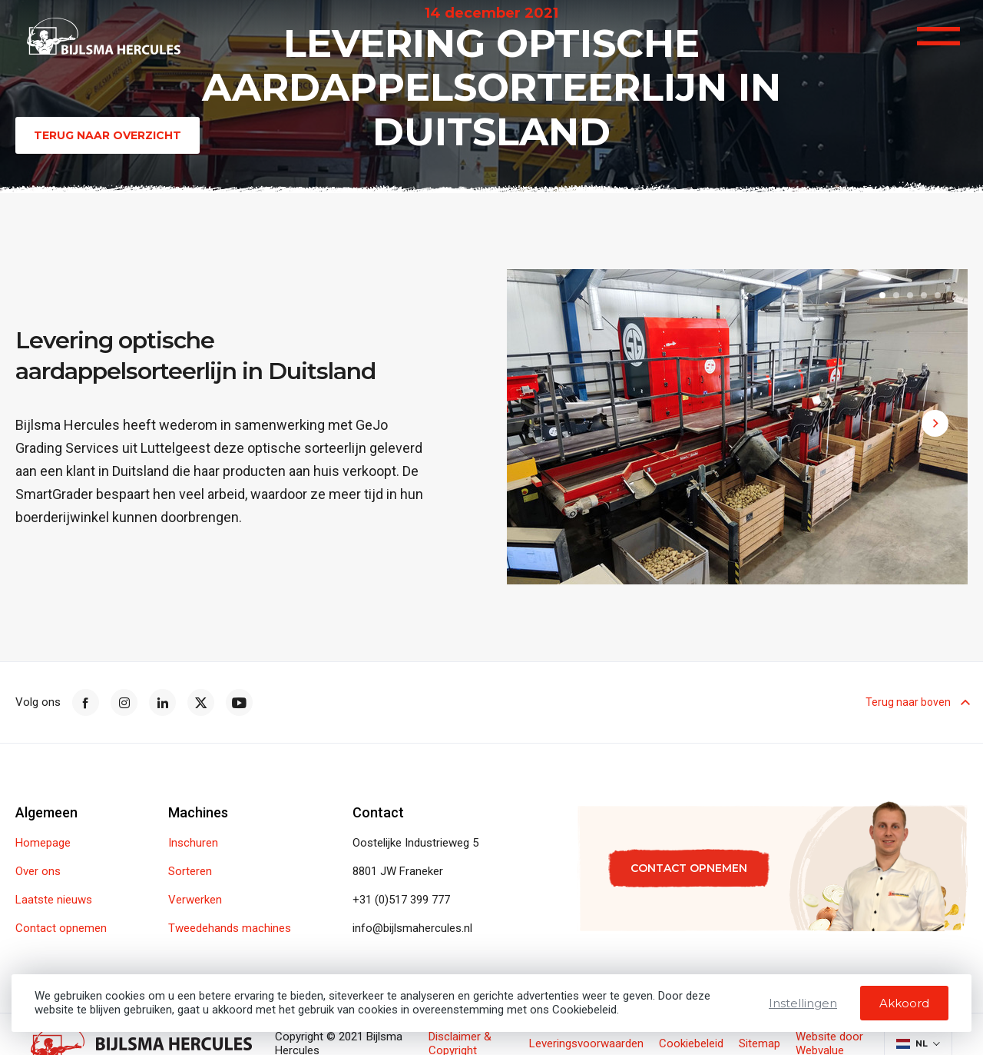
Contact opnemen (61, 928)
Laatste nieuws (53, 900)
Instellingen (803, 1003)
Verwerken (195, 900)
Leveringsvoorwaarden (586, 1043)
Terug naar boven (917, 702)
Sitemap (759, 1043)
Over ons (38, 871)
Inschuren (193, 843)
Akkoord (904, 1003)
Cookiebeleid (691, 1043)
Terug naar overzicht (107, 135)
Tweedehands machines (229, 928)
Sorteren (190, 871)
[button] (882, 298)
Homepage (43, 843)
